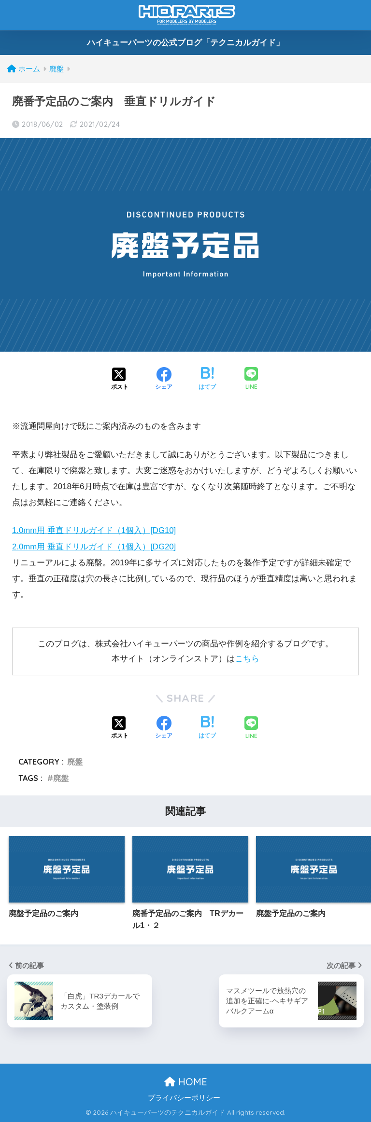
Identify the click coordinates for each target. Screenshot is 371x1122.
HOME (185, 1081)
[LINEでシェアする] (251, 379)
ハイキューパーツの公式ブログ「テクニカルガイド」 (185, 42)
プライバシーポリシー (184, 1097)
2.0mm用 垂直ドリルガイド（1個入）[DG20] (94, 546)
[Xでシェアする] (119, 380)
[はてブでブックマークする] (207, 380)
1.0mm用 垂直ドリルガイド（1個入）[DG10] (94, 530)
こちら (247, 658)
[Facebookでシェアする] (163, 380)
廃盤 (75, 761)
